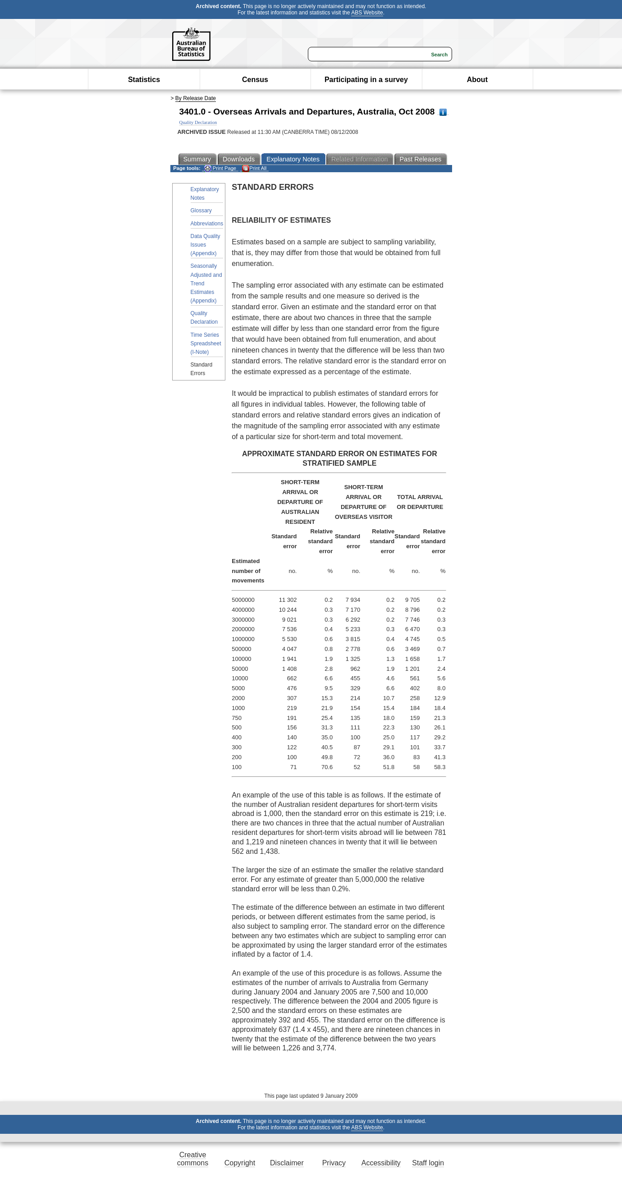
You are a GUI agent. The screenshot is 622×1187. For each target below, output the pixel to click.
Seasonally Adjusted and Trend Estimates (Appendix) (206, 283)
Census (255, 79)
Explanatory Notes (205, 193)
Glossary (201, 210)
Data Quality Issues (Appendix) (205, 245)
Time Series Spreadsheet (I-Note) (206, 343)
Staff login (428, 1163)
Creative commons (192, 1159)
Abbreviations (207, 223)
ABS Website (367, 12)
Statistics (144, 79)
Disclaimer (287, 1163)
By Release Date (195, 98)
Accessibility (381, 1163)
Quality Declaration (204, 317)
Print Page (220, 168)
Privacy (334, 1163)
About (477, 79)
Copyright (239, 1163)
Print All (254, 168)
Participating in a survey (366, 79)
